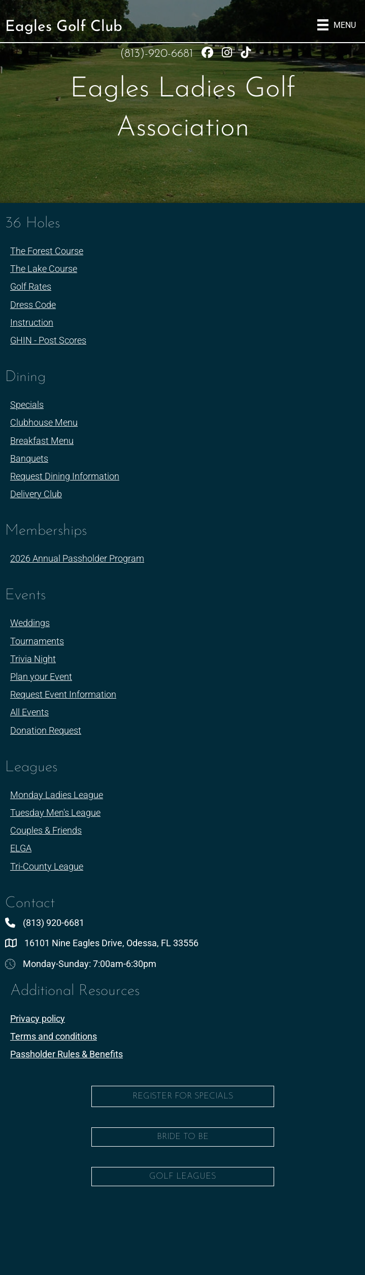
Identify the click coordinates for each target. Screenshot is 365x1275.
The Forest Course (46, 251)
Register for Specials (182, 1096)
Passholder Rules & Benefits (66, 1054)
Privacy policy (37, 1018)
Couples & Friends (46, 830)
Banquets (29, 458)
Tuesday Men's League (55, 812)
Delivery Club (36, 494)
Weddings (30, 622)
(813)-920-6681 (158, 54)
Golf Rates (30, 286)
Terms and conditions (53, 1036)
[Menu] (336, 25)
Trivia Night (33, 658)
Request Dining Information (64, 476)
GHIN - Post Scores (48, 340)
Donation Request (45, 730)
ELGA (20, 848)
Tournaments (37, 641)
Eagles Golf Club (63, 27)
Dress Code (33, 304)
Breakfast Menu (42, 440)
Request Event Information (63, 694)
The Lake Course (43, 268)
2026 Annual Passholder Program (77, 558)
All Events (29, 712)
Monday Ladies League (56, 794)
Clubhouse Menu (44, 422)
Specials (27, 404)
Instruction (31, 322)
